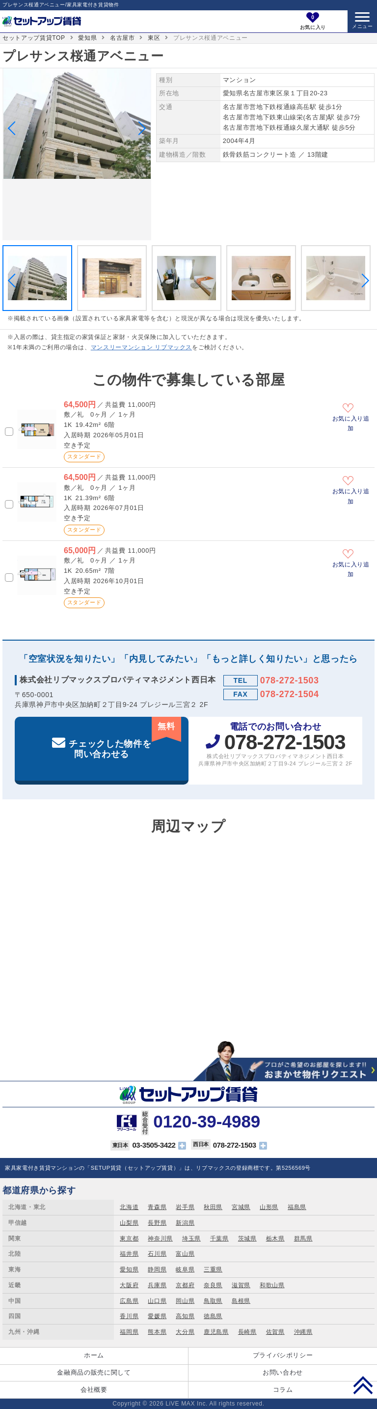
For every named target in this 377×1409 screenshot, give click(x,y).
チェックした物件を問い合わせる (125, 738)
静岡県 (157, 1269)
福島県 (297, 1207)
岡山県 (185, 1300)
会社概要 (94, 1389)
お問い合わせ (283, 1372)
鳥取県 (213, 1300)
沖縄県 (303, 1331)
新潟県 (185, 1222)
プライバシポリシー (283, 1355)
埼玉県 (191, 1238)
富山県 (185, 1253)
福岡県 (129, 1331)
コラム (283, 1389)
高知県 (185, 1316)
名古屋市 (122, 37)
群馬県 (303, 1238)
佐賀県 (275, 1331)
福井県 (129, 1253)
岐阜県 (185, 1269)
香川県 (129, 1316)
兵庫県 (157, 1285)
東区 (154, 37)
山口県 (157, 1300)
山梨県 (129, 1222)
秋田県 (213, 1207)
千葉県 (219, 1238)
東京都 (129, 1238)
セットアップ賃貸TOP (33, 37)
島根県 (241, 1300)
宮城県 (241, 1207)
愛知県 (87, 37)
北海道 (129, 1207)
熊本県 (157, 1331)
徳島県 (213, 1316)
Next (139, 128)
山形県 (269, 1207)
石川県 (157, 1253)
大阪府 (129, 1285)
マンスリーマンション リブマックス (141, 347)
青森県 (157, 1207)
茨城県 (247, 1238)
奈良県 (213, 1285)
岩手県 (185, 1207)
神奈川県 (160, 1238)
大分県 (185, 1331)
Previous (15, 128)
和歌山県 (272, 1285)
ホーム (94, 1355)
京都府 (185, 1285)
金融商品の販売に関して (94, 1372)
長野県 (157, 1222)
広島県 (129, 1300)
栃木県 (275, 1238)
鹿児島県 (216, 1331)
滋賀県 (241, 1285)
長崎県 (247, 1331)
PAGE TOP (363, 1385)
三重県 (213, 1269)
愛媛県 (157, 1316)
